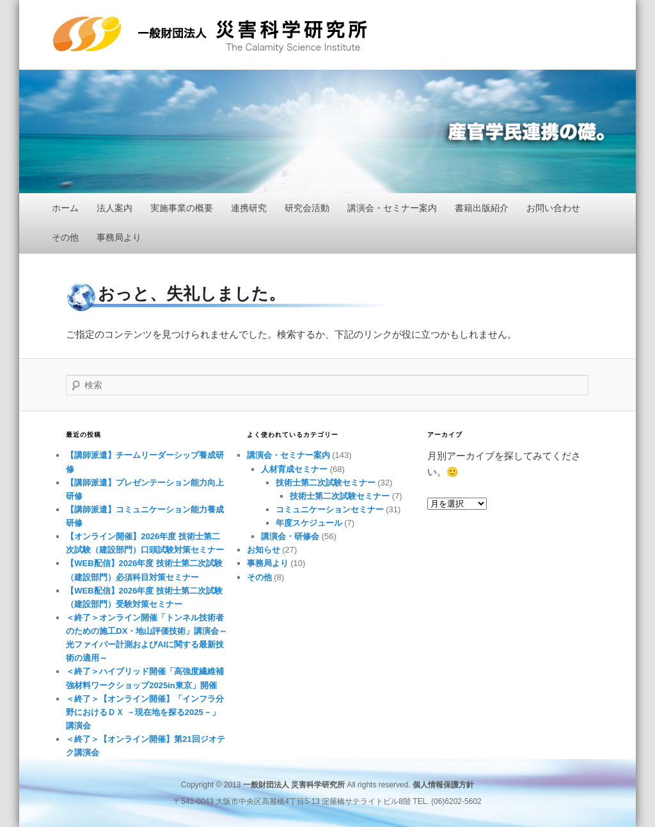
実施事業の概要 (181, 208)
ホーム (65, 208)
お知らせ (263, 550)
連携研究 (249, 208)
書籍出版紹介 (482, 208)
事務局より (119, 237)
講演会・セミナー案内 (392, 208)
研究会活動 (307, 208)
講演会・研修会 (290, 536)
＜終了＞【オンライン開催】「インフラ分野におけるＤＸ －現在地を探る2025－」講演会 (145, 712)
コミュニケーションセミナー (330, 509)
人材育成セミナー (294, 469)
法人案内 (114, 208)
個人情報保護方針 (443, 784)
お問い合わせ (553, 208)
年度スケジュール (309, 523)
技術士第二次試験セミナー (325, 482)
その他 (65, 237)
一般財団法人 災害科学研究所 (210, 34)
